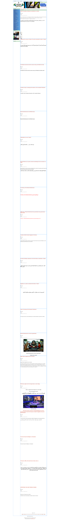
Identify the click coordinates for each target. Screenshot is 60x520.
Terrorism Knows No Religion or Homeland (28, 436)
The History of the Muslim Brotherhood (27, 187)
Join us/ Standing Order (16, 26)
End (44, 514)
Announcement (15, 24)
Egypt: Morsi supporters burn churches (27, 356)
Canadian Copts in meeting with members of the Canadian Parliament (32, 87)
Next (42, 514)
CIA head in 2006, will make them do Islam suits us (29, 460)
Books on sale (15, 27)
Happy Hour (15, 23)
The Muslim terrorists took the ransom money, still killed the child (32, 64)
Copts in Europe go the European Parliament (28, 309)
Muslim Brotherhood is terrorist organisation (28, 333)
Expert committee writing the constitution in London (29, 11)
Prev (24, 514)
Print (20, 414)
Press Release (15, 18)
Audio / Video (15, 22)
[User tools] (20, 236)
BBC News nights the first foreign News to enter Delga (30, 383)
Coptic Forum (15, 25)
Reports (15, 19)
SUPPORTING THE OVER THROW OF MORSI (28, 487)
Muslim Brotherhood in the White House (27, 111)
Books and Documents (16, 21)
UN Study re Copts (16, 20)
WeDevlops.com (33, 518)
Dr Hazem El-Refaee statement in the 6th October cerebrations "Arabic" (33, 258)
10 (38, 514)
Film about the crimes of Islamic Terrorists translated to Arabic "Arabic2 (33, 39)
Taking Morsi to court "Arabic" (25, 137)
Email (22, 13)
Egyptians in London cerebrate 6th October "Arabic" (29, 283)
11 (40, 514)
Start (22, 514)
